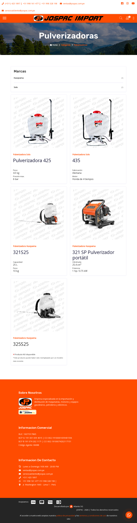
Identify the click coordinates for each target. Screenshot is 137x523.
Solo (68, 87)
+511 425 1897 (30, 477)
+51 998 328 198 (49, 3)
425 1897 (15, 3)
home (54, 45)
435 (76, 160)
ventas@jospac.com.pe (72, 3)
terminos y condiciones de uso (93, 515)
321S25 (21, 252)
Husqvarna (68, 78)
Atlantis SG (76, 506)
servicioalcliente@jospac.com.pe (18, 10)
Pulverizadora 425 (32, 160)
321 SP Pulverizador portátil (93, 255)
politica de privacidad (65, 515)
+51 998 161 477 (31, 3)
